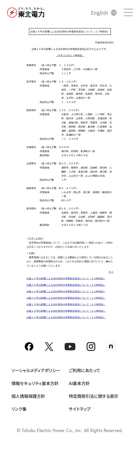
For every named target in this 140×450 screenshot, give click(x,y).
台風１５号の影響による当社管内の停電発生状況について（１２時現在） (66, 304)
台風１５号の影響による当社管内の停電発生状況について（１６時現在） (66, 278)
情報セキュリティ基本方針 (35, 383)
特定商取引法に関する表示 (93, 396)
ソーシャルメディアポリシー (35, 370)
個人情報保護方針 (28, 396)
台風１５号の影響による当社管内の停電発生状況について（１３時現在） (66, 298)
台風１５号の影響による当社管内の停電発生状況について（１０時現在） (66, 317)
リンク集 (19, 409)
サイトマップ (80, 409)
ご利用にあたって (84, 370)
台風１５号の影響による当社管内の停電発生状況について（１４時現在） (66, 291)
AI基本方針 (79, 383)
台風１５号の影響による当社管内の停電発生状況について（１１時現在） (66, 311)
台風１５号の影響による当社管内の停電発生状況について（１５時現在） (66, 285)
